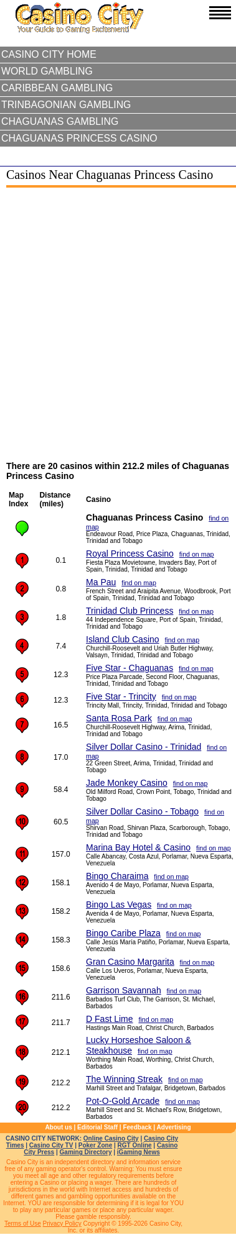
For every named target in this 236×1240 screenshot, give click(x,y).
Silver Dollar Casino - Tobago (142, 811)
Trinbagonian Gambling (66, 104)
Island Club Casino (122, 639)
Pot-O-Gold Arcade (122, 1101)
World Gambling (47, 71)
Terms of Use (22, 1223)
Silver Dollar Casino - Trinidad (143, 747)
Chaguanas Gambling (59, 121)
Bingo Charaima (117, 876)
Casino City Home (49, 54)
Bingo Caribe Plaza (123, 933)
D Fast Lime (109, 1019)
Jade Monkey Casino (127, 783)
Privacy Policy (62, 1223)
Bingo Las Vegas (118, 904)
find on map (196, 554)
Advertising (174, 1127)
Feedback (137, 1127)
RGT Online (135, 1145)
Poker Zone (95, 1145)
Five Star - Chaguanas (129, 668)
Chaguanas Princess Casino (79, 138)
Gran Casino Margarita (130, 962)
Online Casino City (111, 1138)
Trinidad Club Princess (129, 611)
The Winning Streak (124, 1079)
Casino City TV (51, 1145)
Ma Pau (101, 582)
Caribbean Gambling (57, 88)
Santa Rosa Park (119, 718)
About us (58, 1127)
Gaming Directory (86, 1152)
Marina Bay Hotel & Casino (138, 847)
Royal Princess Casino (130, 553)
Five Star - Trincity (121, 696)
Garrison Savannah (123, 990)
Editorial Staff (97, 1127)
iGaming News (138, 1152)
